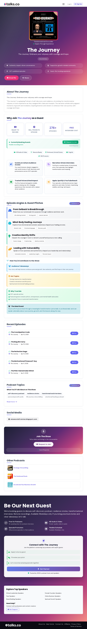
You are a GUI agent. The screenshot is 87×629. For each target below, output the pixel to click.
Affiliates (67, 624)
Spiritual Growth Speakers (53, 599)
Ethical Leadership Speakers (15, 593)
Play (74, 333)
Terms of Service (76, 626)
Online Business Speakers (52, 596)
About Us (41, 624)
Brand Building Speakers (13, 599)
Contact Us (59, 624)
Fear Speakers (10, 596)
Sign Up (78, 4)
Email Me (11, 78)
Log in (70, 4)
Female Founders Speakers (53, 593)
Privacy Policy (76, 624)
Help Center (50, 624)
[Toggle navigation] (63, 4)
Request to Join (70, 142)
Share (25, 78)
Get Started (43, 569)
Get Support (13, 609)
